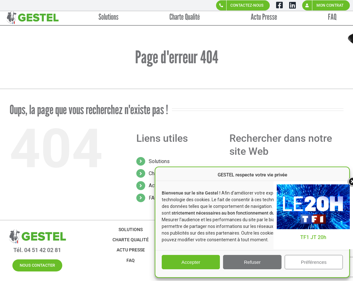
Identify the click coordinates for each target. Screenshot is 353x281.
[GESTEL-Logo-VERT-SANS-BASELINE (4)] (37, 229)
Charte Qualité (130, 239)
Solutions (159, 161)
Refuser (252, 262)
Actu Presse (131, 249)
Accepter (190, 262)
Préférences (314, 262)
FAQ (153, 198)
